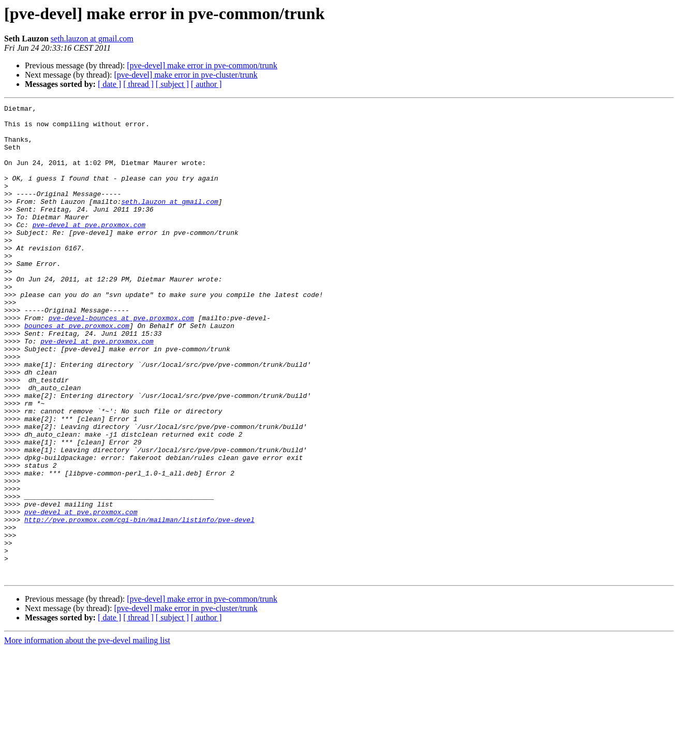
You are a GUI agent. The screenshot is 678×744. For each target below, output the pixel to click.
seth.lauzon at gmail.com (92, 38)
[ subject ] (172, 84)
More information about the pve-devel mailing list (87, 735)
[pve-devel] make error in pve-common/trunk (202, 65)
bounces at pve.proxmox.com (76, 370)
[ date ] (109, 84)
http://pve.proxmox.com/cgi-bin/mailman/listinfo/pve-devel (139, 603)
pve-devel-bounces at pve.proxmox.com (121, 361)
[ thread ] (138, 84)
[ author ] (206, 84)
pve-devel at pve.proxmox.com (89, 249)
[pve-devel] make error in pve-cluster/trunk (185, 74)
